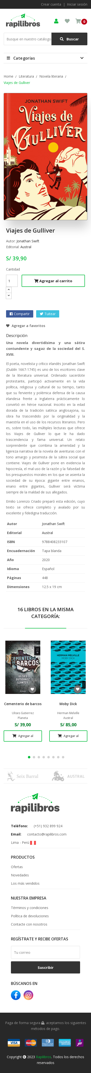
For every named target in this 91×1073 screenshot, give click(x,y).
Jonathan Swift (28, 241)
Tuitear (50, 313)
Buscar (69, 39)
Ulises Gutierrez (23, 713)
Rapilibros (43, 1057)
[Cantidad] (12, 281)
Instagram (28, 995)
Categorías (24, 58)
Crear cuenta (51, 4)
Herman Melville (68, 713)
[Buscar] (45, 39)
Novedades (20, 875)
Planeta (23, 718)
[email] (45, 952)
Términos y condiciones (29, 907)
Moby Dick (68, 703)
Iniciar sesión (77, 4)
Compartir (22, 313)
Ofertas (17, 866)
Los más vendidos (25, 883)
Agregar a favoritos (25, 325)
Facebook (16, 995)
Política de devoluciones (30, 916)
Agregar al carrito (53, 280)
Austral (25, 247)
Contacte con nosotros (29, 924)
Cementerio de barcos (22, 703)
